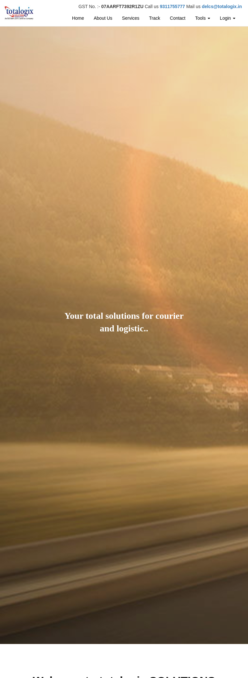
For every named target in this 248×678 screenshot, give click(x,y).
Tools (202, 18)
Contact (177, 18)
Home (78, 18)
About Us (103, 18)
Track (154, 18)
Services (131, 18)
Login (227, 18)
